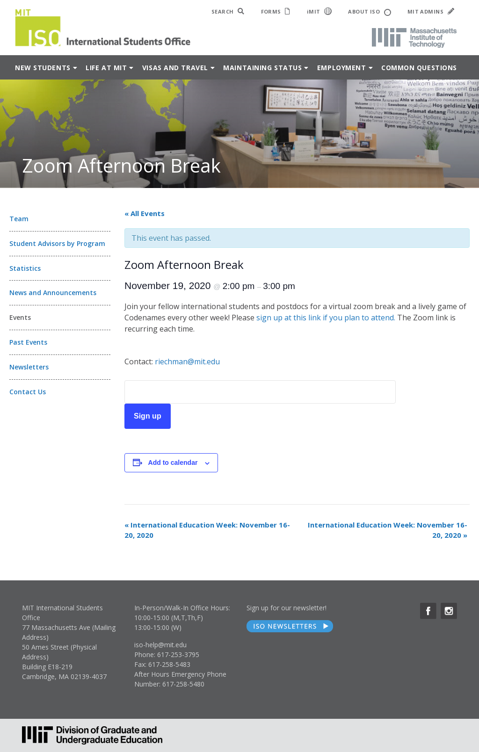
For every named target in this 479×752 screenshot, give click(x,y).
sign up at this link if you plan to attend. (325, 317)
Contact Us (27, 391)
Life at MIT (106, 67)
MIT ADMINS (430, 11)
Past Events (28, 342)
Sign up (147, 416)
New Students (43, 67)
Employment (341, 67)
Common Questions (419, 67)
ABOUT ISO (369, 12)
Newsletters (29, 366)
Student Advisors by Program (57, 243)
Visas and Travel (175, 67)
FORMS (275, 11)
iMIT (319, 11)
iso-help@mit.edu (160, 644)
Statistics (25, 268)
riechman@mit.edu (187, 361)
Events (20, 317)
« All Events (144, 213)
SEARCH (228, 11)
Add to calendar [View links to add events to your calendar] (173, 462)
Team (19, 218)
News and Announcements (52, 292)
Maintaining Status (262, 67)
